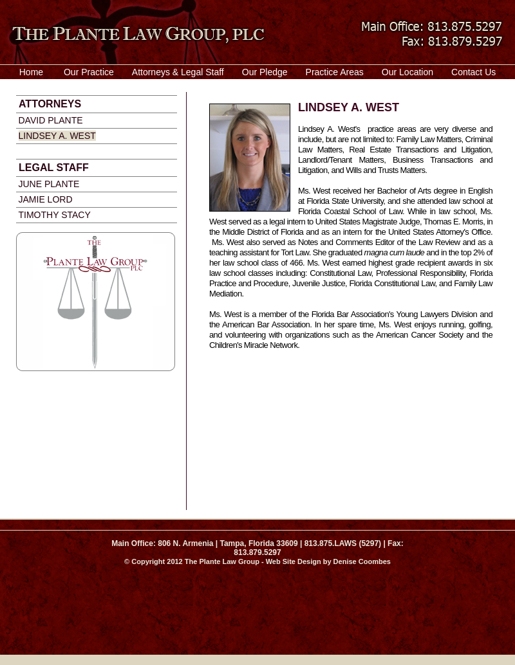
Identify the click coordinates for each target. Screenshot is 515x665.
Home (31, 72)
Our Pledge (265, 72)
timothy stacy (55, 215)
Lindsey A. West (57, 136)
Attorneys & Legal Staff (178, 72)
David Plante (51, 120)
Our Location (407, 72)
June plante (49, 184)
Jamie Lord (46, 199)
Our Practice (89, 72)
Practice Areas (335, 72)
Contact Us (473, 72)
